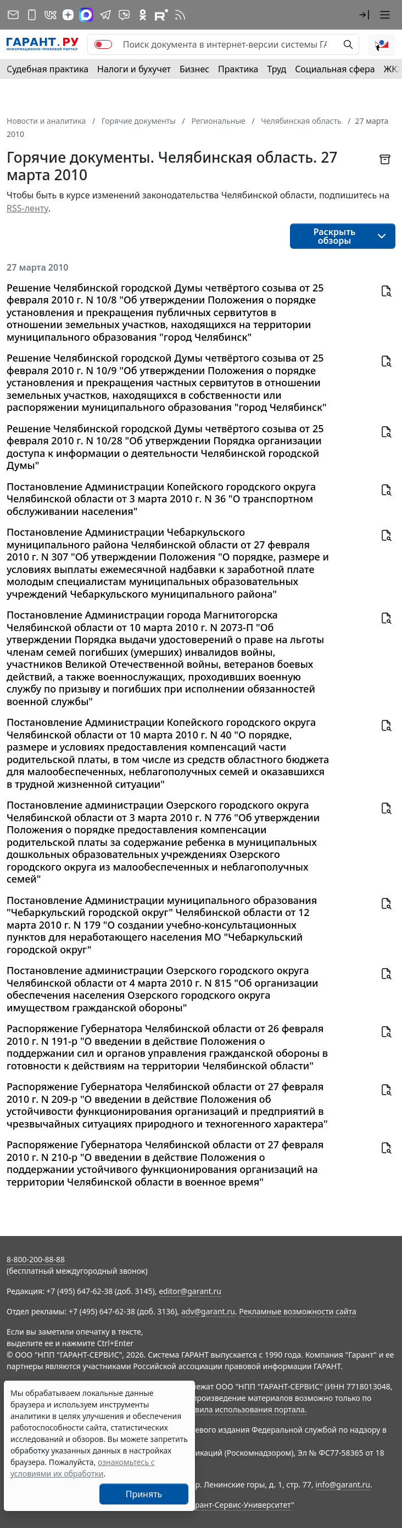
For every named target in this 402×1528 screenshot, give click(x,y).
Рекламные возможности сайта (297, 1311)
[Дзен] (68, 14)
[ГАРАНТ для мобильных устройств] (31, 14)
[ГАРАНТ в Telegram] (105, 14)
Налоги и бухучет (134, 69)
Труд (276, 69)
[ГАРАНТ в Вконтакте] (50, 14)
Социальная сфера (335, 69)
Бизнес (194, 69)
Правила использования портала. (243, 1409)
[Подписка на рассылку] (13, 14)
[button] (364, 14)
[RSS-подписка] (180, 14)
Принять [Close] (144, 1494)
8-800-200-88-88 (36, 1259)
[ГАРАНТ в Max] (86, 15)
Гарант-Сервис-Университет (239, 1505)
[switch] (103, 44)
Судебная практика (47, 69)
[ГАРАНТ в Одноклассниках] (142, 14)
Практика (238, 69)
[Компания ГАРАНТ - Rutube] (161, 14)
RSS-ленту (27, 208)
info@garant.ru (342, 1484)
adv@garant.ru (208, 1311)
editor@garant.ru (190, 1291)
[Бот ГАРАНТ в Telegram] (124, 14)
